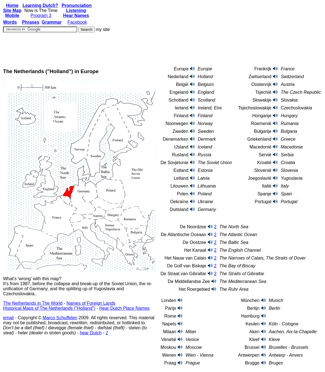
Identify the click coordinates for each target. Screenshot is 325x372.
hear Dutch (91, 332)
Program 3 (40, 15)
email (8, 317)
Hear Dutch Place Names (124, 308)
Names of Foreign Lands (90, 303)
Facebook (77, 22)
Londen (168, 300)
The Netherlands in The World (33, 303)
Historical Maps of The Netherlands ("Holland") (49, 308)
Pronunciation (77, 5)
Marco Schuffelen (60, 317)
